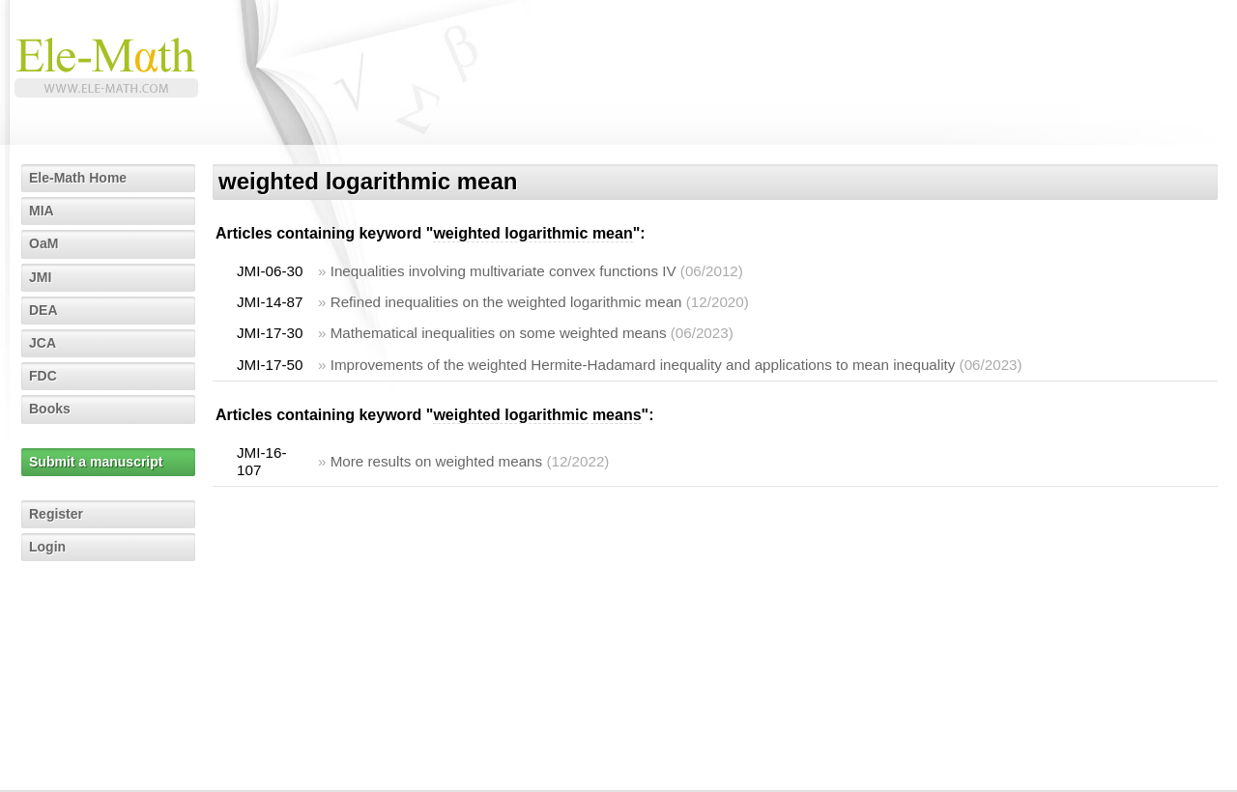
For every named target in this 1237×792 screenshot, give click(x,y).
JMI (40, 277)
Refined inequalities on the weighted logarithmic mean (506, 302)
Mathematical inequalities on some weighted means (499, 333)
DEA (43, 310)
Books (50, 408)
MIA (41, 210)
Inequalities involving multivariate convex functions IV (503, 271)
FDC (43, 375)
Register (56, 514)
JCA (42, 343)
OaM (43, 243)
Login (47, 546)
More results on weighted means (437, 461)
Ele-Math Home (78, 177)
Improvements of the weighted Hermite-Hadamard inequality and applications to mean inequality (643, 364)
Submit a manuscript (95, 461)
